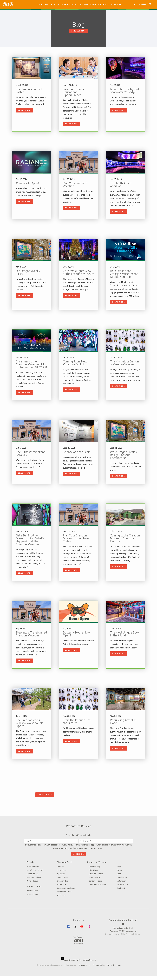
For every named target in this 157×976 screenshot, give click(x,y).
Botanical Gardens (64, 892)
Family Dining (62, 877)
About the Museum (112, 4)
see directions (131, 931)
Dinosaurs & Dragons (98, 884)
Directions (93, 870)
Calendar (83, 4)
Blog (119, 874)
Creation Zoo (62, 881)
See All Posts (78, 31)
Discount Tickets (33, 877)
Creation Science (96, 874)
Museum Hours (32, 867)
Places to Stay (52, 4)
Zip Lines (61, 874)
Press (119, 870)
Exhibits (60, 867)
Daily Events (62, 870)
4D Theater (62, 895)
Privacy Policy (67, 845)
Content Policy (99, 965)
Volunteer (121, 881)
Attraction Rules (33, 874)
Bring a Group (32, 881)
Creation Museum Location (123, 920)
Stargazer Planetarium (66, 888)
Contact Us (121, 888)
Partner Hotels (32, 891)
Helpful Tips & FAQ (34, 870)
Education (95, 4)
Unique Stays (32, 894)
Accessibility (122, 884)
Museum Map (94, 867)
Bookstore (61, 884)
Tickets (39, 4)
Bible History (94, 877)
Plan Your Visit (69, 4)
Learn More (24, 110)
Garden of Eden (95, 881)
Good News (122, 877)
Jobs (119, 867)
